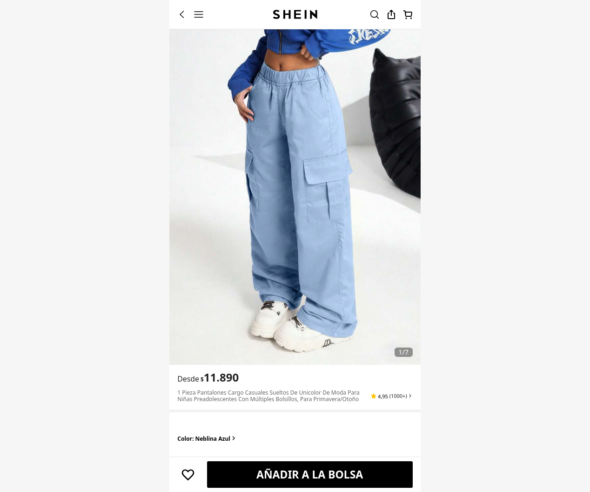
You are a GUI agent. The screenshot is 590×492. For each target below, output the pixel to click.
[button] (391, 396)
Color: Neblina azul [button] (207, 439)
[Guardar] (188, 474)
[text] (220, 377)
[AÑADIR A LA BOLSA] (310, 474)
